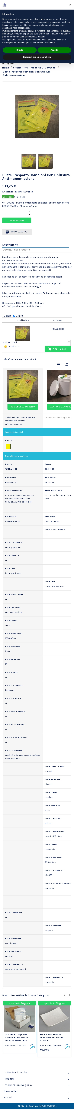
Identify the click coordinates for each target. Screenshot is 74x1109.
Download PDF (17, 232)
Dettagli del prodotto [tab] (16, 249)
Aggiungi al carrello (23, 407)
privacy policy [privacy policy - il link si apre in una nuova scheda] (24, 22)
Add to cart (58, 349)
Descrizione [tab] (10, 244)
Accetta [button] (54, 50)
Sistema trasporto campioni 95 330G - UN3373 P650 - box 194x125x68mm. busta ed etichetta (18, 1040)
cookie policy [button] (24, 28)
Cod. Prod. (8, 196)
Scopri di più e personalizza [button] (37, 57)
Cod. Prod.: (10, 1045)
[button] (70, 4)
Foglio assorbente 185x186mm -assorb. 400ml (52, 1037)
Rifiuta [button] (19, 50)
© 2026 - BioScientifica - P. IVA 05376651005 (37, 1106)
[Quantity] (15, 213)
